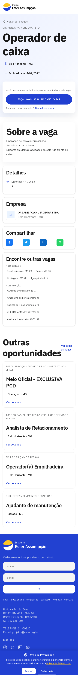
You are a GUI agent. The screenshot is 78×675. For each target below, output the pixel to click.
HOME (6, 602)
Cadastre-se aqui (44, 108)
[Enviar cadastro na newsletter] (39, 591)
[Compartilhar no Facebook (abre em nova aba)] (9, 242)
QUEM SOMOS (17, 602)
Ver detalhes (13, 402)
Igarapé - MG (40, 278)
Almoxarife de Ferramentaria (23, 297)
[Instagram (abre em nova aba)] (13, 649)
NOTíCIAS (57, 602)
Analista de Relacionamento (23, 305)
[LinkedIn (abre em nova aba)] (20, 649)
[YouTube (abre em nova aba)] (28, 649)
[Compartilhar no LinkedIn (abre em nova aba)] (43, 242)
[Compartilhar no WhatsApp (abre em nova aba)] (60, 242)
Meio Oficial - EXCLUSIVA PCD (36, 382)
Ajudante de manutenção (21, 290)
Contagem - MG (17, 278)
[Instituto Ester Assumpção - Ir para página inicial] (19, 7)
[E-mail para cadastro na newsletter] (39, 579)
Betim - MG (43, 271)
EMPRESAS (46, 602)
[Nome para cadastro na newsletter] (39, 568)
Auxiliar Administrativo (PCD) (23, 319)
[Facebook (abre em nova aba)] (5, 649)
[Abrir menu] (71, 7)
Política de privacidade (30, 671)
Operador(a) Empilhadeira (36, 466)
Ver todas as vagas (66, 347)
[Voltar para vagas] (15, 21)
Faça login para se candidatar (39, 99)
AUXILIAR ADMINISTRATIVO (23, 312)
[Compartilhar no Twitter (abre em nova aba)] (26, 242)
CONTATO (68, 602)
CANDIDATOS (32, 602)
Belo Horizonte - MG (19, 271)
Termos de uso (53, 671)
